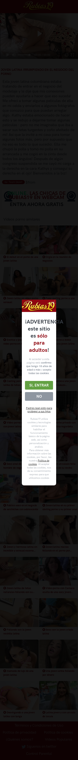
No (39, 396)
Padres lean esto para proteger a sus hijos (39, 410)
